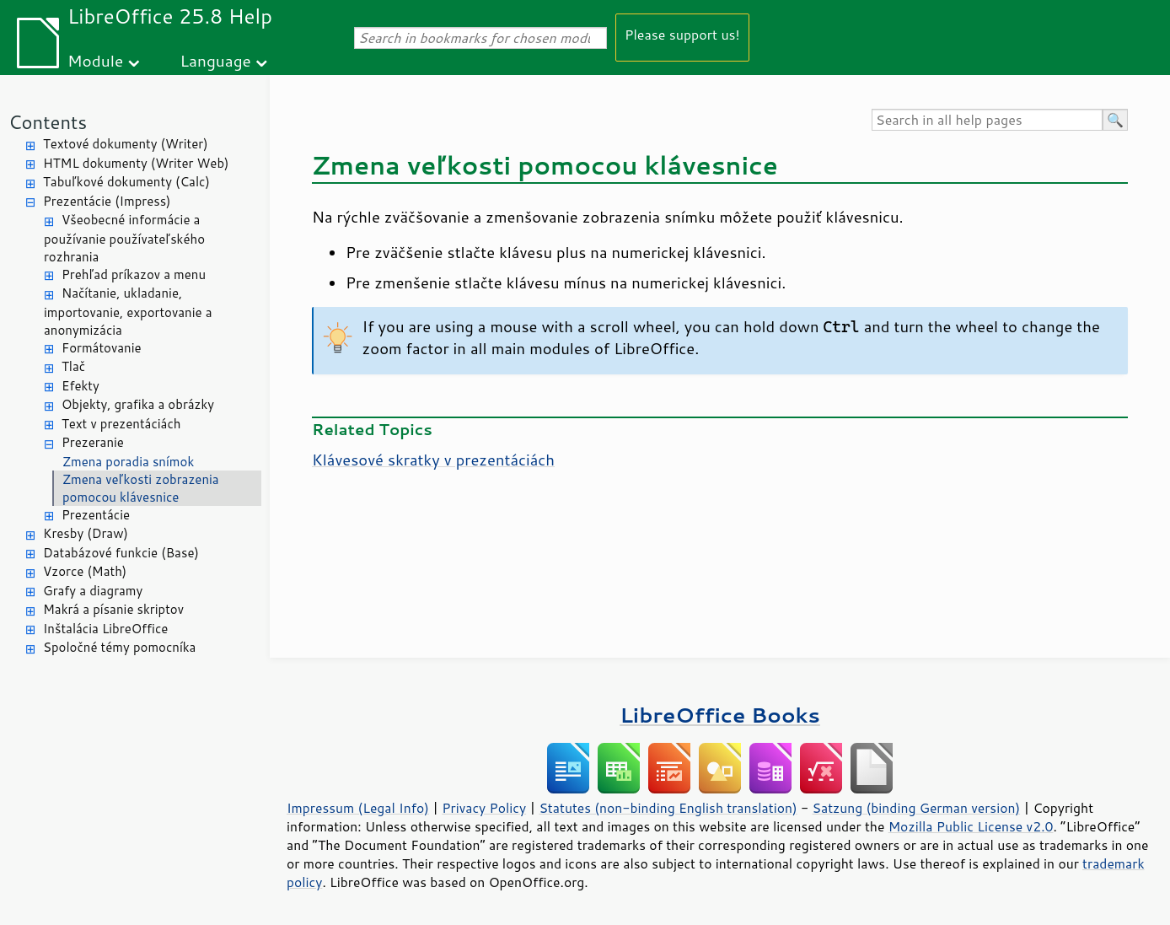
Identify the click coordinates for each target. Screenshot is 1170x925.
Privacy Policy (484, 808)
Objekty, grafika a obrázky (138, 404)
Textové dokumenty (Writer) (125, 144)
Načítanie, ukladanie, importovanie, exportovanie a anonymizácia (128, 311)
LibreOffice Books (720, 714)
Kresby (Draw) (85, 533)
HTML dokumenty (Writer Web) (136, 163)
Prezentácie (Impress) (107, 201)
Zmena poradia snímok (128, 462)
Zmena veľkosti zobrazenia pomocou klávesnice (140, 488)
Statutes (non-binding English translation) (668, 808)
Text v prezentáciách (121, 424)
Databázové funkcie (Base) (121, 553)
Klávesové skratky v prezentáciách (433, 460)
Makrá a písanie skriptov (113, 609)
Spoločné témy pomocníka (119, 647)
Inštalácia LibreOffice (105, 628)
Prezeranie (93, 442)
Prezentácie (96, 515)
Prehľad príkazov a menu (134, 274)
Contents (47, 122)
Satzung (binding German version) (917, 808)
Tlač (73, 366)
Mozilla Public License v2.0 (971, 826)
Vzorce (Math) (84, 571)
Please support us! (682, 34)
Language (215, 60)
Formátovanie (102, 348)
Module (95, 60)
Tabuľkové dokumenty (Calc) (126, 182)
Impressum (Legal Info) (358, 808)
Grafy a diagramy (92, 591)
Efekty (80, 386)
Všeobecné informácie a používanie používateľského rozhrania (124, 238)
